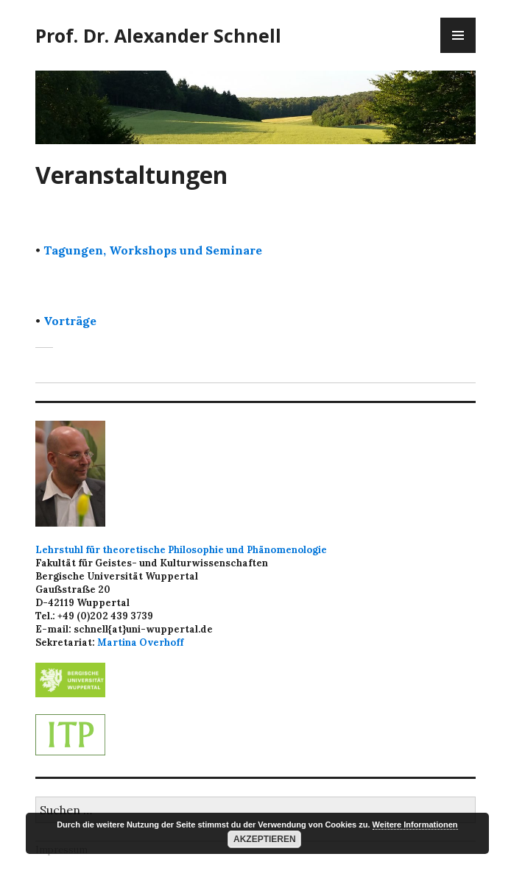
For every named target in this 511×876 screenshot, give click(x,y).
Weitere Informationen (415, 824)
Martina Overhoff (140, 642)
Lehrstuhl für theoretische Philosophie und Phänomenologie (181, 550)
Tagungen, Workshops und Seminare (152, 250)
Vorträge (69, 320)
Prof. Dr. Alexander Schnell (158, 35)
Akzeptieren (264, 839)
